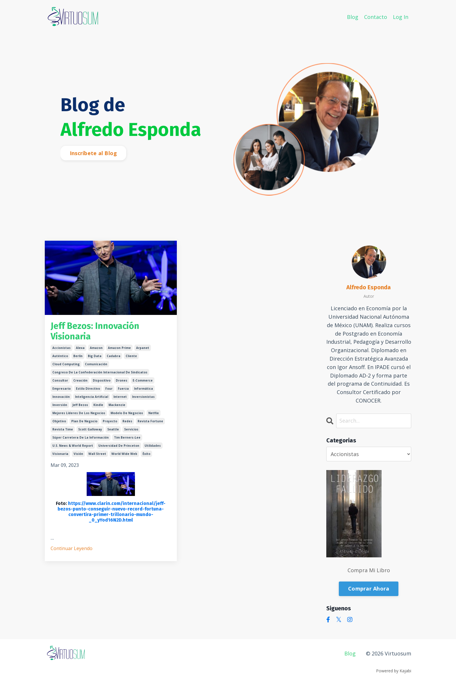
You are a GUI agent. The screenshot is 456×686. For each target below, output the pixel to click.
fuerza (123, 389)
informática (143, 389)
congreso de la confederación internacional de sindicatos (99, 372)
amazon (96, 348)
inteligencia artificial (91, 397)
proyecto (110, 421)
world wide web (124, 454)
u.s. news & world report (72, 446)
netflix (153, 413)
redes (127, 421)
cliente (131, 356)
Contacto (375, 16)
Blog (352, 16)
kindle (98, 405)
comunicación (96, 364)
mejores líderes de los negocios (78, 413)
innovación (61, 397)
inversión (59, 405)
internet (120, 397)
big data (94, 356)
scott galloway (90, 429)
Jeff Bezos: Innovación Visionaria (95, 331)
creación (80, 380)
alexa (80, 348)
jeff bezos (80, 405)
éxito (146, 454)
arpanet (142, 348)
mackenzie (116, 405)
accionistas (61, 348)
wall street (97, 454)
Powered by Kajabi (393, 670)
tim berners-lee (127, 437)
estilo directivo (88, 389)
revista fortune (150, 421)
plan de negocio (84, 421)
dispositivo (102, 380)
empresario (61, 389)
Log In (400, 16)
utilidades (153, 446)
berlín (78, 356)
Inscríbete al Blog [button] (93, 153)
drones (121, 380)
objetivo (59, 421)
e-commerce (143, 380)
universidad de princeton (118, 446)
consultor (60, 380)
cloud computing (66, 364)
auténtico (60, 356)
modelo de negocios (127, 413)
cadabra (113, 356)
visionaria (60, 454)
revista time (62, 429)
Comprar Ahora (368, 588)
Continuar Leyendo (71, 548)
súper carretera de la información (80, 437)
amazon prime (119, 348)
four (109, 389)
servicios (131, 429)
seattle (113, 429)
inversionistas (143, 397)
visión (78, 454)
